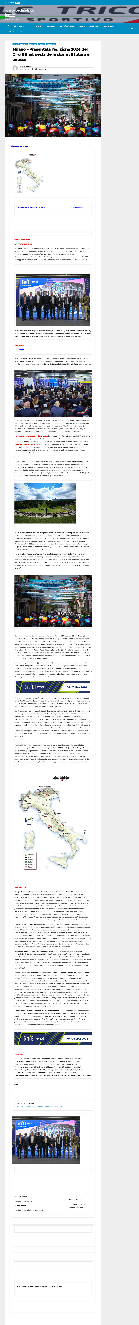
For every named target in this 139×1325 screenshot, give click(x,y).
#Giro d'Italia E (40, 69)
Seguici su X (19, 1151)
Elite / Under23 (67, 26)
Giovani (38, 26)
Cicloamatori (23, 44)
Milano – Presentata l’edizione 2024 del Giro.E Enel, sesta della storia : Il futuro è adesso (50, 54)
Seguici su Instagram (53, 1151)
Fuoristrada (109, 26)
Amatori (11, 32)
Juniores (51, 26)
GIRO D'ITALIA (32, 44)
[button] (132, 29)
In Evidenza (41, 44)
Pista (22, 32)
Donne (82, 26)
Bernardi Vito (27, 66)
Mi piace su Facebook (34, 1151)
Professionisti (21, 26)
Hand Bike (93, 26)
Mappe (21, 394)
